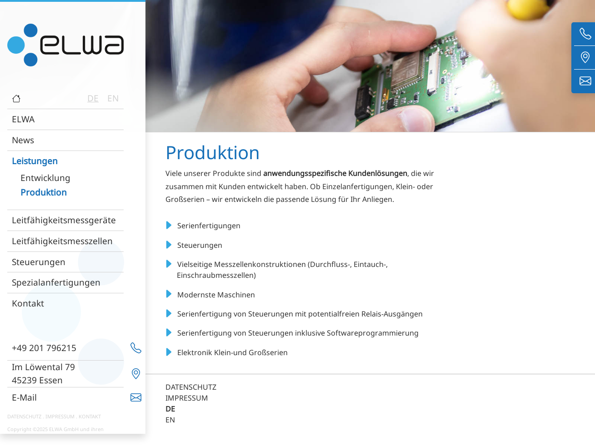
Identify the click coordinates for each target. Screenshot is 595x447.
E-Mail (24, 397)
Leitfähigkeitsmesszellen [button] (62, 241)
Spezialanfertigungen (56, 282)
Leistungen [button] (35, 161)
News (23, 140)
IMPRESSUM (60, 416)
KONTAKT (90, 416)
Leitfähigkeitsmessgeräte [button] (64, 220)
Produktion (43, 192)
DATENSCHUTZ (24, 416)
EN (113, 98)
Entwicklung (45, 177)
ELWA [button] (23, 119)
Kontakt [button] (28, 303)
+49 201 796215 (44, 348)
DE (93, 98)
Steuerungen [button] (38, 262)
